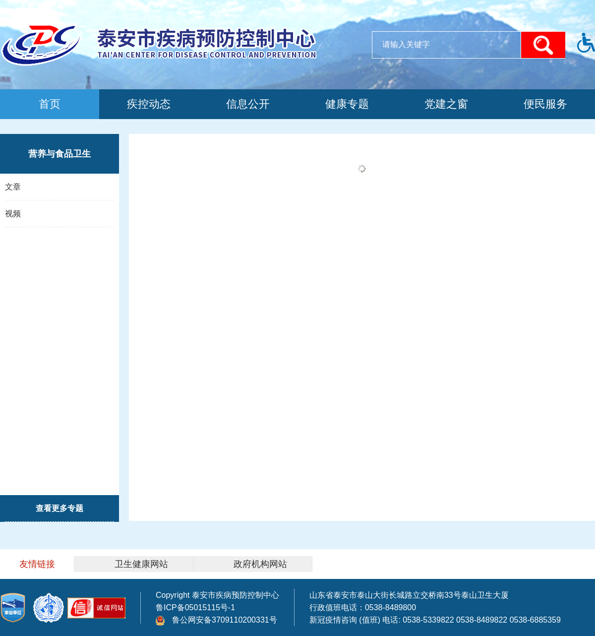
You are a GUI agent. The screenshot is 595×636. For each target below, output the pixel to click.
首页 (49, 104)
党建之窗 (446, 104)
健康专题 (347, 104)
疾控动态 (149, 104)
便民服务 (545, 104)
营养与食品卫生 (59, 154)
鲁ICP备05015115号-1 (195, 607)
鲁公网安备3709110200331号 (216, 620)
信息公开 (248, 104)
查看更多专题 (59, 508)
